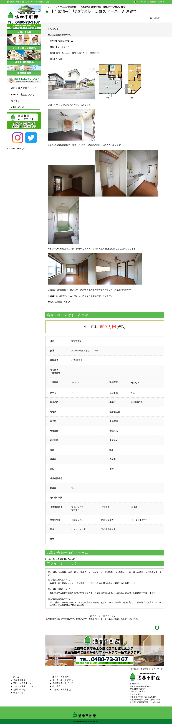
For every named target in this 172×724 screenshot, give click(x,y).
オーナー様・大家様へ (62, 680)
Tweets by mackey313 (16, 148)
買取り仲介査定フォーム (24, 88)
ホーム (16, 677)
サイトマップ (140, 2)
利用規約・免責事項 (155, 2)
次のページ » (109, 616)
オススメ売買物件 (68, 7)
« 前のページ (94, 616)
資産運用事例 (19, 680)
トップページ (51, 7)
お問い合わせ (18, 107)
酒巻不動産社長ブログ (62, 683)
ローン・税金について (22, 94)
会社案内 (15, 100)
